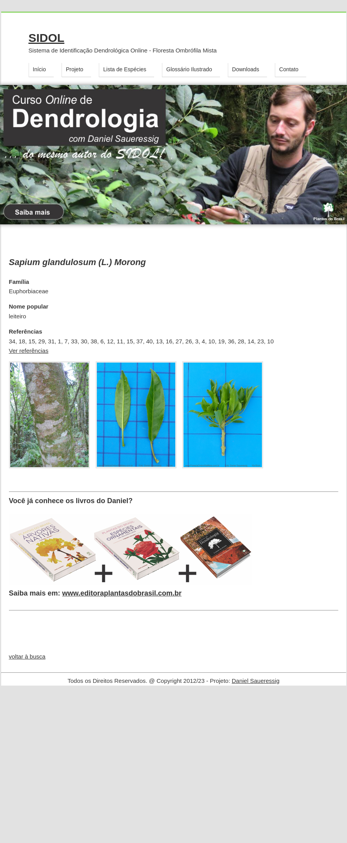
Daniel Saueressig (256, 680)
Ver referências (29, 350)
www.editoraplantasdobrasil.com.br (122, 593)
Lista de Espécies (124, 69)
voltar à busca (27, 656)
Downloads (245, 69)
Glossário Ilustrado (189, 69)
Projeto (74, 69)
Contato (288, 69)
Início (39, 69)
